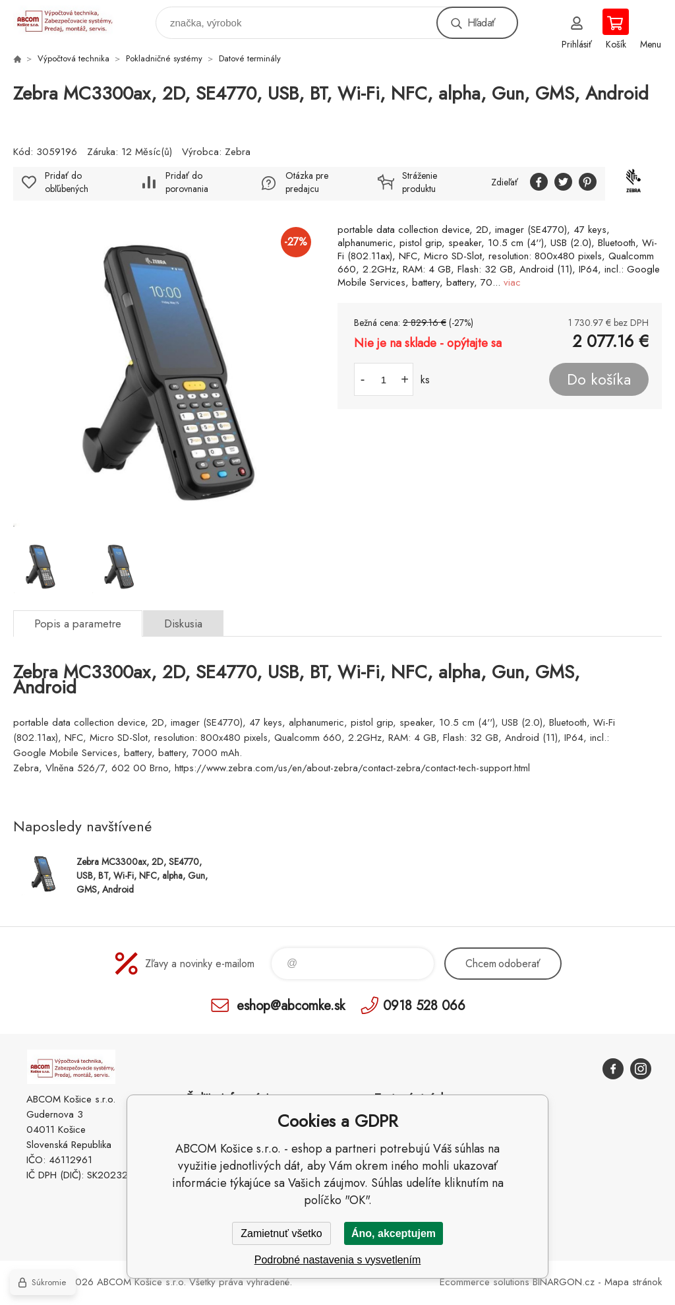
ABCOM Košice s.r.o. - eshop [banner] (71, 19)
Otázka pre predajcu (306, 182)
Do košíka (599, 379)
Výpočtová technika (73, 58)
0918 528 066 (424, 1005)
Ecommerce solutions (484, 1282)
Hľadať (481, 22)
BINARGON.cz (564, 1282)
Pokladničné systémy (164, 58)
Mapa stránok (633, 1282)
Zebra (237, 151)
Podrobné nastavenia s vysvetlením (337, 1259)
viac (512, 282)
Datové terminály (250, 58)
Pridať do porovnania (186, 182)
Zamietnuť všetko (281, 1233)
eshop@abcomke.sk (291, 1005)
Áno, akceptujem (393, 1233)
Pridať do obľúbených (66, 182)
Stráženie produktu (419, 182)
